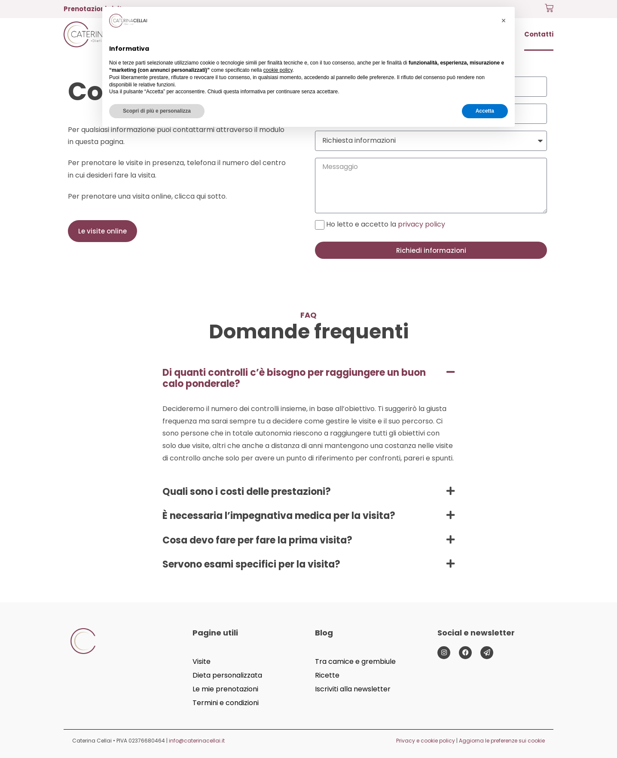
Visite (201, 661)
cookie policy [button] (278, 70)
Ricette (327, 675)
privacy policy (421, 224)
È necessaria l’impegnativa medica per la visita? (278, 515)
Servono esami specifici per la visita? (251, 564)
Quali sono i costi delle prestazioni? (246, 491)
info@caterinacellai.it (197, 740)
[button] (308, 378)
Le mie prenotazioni (225, 689)
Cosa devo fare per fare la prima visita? (257, 540)
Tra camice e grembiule (355, 661)
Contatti (538, 34)
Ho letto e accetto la (385, 224)
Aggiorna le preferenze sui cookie (502, 740)
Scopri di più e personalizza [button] (157, 111)
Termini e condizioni (225, 703)
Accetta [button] (485, 111)
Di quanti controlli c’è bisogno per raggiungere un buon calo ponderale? (294, 378)
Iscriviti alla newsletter (353, 689)
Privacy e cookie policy (425, 740)
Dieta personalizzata (227, 675)
